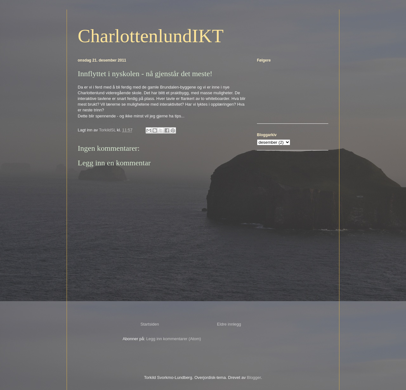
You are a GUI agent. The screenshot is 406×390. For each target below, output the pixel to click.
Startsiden (150, 324)
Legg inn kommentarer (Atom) (173, 338)
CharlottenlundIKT (151, 35)
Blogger (254, 377)
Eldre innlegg (229, 324)
